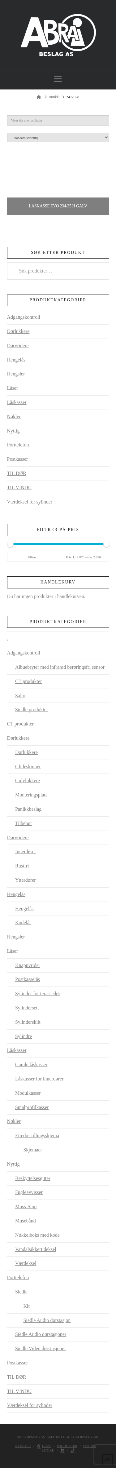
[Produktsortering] (58, 137)
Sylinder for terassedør (37, 993)
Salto (20, 695)
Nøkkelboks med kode (37, 1235)
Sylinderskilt (28, 1022)
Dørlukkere (18, 331)
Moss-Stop (26, 1206)
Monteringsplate (31, 794)
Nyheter (23, 1446)
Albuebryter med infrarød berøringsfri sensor (60, 667)
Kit (26, 1306)
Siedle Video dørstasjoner (40, 1348)
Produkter (67, 1446)
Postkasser (17, 459)
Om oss (89, 1446)
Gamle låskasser (31, 1064)
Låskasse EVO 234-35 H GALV (58, 206)
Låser (12, 388)
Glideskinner (28, 766)
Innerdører (25, 851)
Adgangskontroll (24, 317)
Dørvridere (18, 345)
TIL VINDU (19, 487)
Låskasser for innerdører (39, 1078)
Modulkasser (28, 1093)
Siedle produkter (31, 709)
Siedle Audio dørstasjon (47, 1320)
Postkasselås (27, 979)
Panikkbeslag (28, 809)
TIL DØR (16, 473)
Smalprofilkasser (32, 1107)
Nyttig (13, 430)
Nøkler (14, 416)
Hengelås (16, 359)
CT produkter (28, 681)
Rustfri (22, 865)
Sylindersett (27, 1007)
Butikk (47, 1450)
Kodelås (23, 922)
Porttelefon (18, 444)
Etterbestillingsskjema (37, 1135)
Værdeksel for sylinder (30, 501)
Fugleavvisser (29, 1192)
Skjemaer (32, 1149)
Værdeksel (25, 1263)
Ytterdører (25, 880)
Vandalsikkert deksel (35, 1249)
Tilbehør (23, 823)
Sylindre (23, 1036)
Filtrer (32, 557)
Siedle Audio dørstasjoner (40, 1334)
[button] (58, 79)
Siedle (21, 1291)
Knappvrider (27, 965)
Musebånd (25, 1220)
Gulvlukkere (27, 780)
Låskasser (17, 402)
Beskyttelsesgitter (32, 1178)
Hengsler (16, 373)
